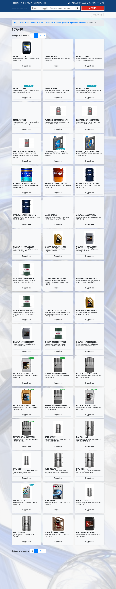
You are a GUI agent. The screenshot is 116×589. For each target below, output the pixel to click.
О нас (46, 3)
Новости (15, 3)
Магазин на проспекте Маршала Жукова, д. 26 (21, 8)
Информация (26, 3)
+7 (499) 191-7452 (95, 3)
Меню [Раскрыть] (97, 14)
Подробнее (26, 66)
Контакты (38, 3)
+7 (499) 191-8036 (77, 3)
